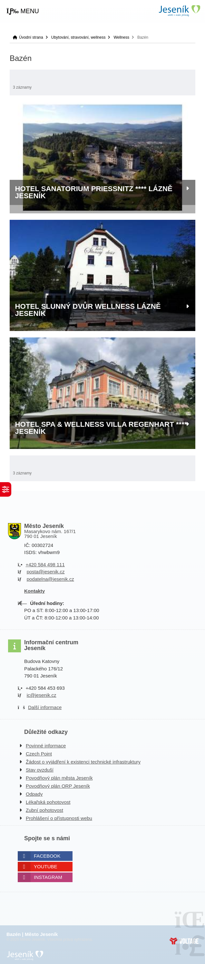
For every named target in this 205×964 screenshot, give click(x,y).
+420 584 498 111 (44, 564)
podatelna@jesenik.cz (50, 579)
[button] (22, 11)
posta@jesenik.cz (46, 571)
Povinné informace (46, 745)
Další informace (45, 707)
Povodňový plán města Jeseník (59, 778)
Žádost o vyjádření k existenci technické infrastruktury (83, 761)
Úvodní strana (179, 11)
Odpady (34, 794)
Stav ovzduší (40, 770)
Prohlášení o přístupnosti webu (59, 818)
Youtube (45, 866)
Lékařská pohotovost (48, 802)
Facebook (47, 856)
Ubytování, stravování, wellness (78, 37)
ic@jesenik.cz (41, 695)
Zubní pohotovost (44, 810)
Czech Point (39, 753)
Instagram (48, 877)
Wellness (121, 37)
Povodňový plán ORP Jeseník (58, 786)
